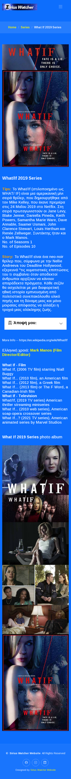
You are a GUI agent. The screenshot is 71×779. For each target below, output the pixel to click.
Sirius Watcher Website (43, 770)
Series (25, 27)
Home (12, 27)
